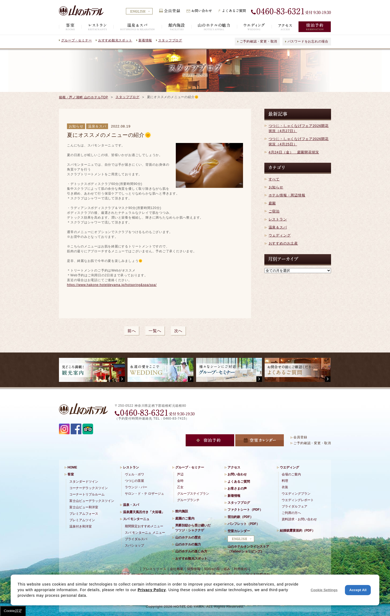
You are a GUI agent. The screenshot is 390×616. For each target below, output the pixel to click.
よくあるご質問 (239, 481)
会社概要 (177, 569)
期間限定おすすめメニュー (144, 526)
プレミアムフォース (83, 514)
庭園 (272, 203)
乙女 (180, 487)
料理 (285, 481)
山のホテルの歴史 (188, 537)
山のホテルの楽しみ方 (191, 551)
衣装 (285, 487)
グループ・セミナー (76, 40)
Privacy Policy (152, 590)
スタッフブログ (170, 40)
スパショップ (134, 545)
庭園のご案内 (184, 518)
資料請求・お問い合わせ (299, 519)
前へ (132, 330)
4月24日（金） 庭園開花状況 (294, 152)
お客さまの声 (237, 488)
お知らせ (276, 187)
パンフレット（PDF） (244, 524)
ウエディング (289, 467)
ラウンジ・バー (136, 487)
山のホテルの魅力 (188, 544)
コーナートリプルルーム (87, 494)
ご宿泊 (274, 211)
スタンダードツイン (83, 481)
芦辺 (180, 474)
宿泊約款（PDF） (240, 517)
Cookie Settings (324, 590)
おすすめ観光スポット (115, 40)
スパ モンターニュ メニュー (145, 532)
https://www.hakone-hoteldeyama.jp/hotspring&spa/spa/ (112, 285)
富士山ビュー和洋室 (83, 507)
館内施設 (181, 511)
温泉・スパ (131, 505)
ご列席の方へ (291, 513)
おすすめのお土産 (283, 243)
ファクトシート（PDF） (245, 510)
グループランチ (188, 500)
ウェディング (280, 235)
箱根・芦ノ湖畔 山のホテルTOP (83, 97)
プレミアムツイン (82, 520)
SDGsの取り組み (217, 569)
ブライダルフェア (294, 506)
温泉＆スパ (278, 227)
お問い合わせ (237, 474)
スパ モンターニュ (136, 519)
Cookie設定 (13, 611)
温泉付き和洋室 (80, 526)
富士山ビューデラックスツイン (91, 501)
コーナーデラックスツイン (88, 488)
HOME (72, 467)
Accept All (358, 590)
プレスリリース (154, 569)
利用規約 (241, 569)
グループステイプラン (193, 493)
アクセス (234, 467)
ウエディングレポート (298, 500)
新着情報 (145, 40)
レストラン (278, 219)
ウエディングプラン (296, 493)
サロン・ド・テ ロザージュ (144, 493)
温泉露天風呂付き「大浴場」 (144, 512)
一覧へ (155, 330)
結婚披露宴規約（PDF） (297, 530)
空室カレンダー (239, 531)
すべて (274, 179)
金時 (180, 481)
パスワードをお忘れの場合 (308, 41)
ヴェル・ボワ (134, 474)
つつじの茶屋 (134, 481)
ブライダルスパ (136, 539)
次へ (178, 330)
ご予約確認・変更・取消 (258, 41)
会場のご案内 (291, 474)
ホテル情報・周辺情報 (287, 195)
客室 (70, 474)
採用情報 (194, 569)
